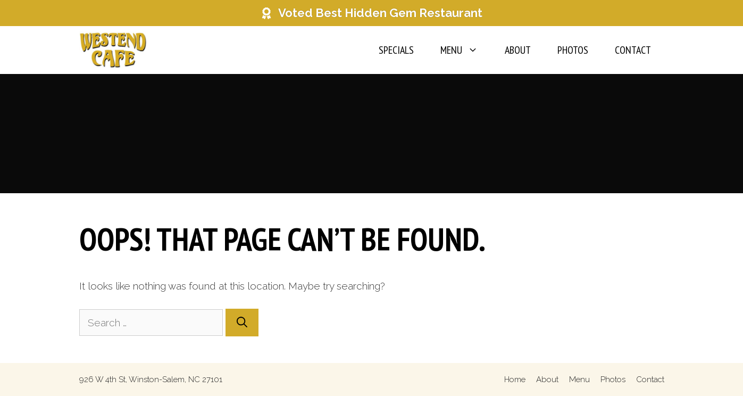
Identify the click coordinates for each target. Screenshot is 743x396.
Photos (572, 50)
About (518, 50)
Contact (633, 50)
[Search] (242, 322)
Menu (465, 50)
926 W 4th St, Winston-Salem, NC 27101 (150, 379)
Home (514, 379)
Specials (396, 50)
